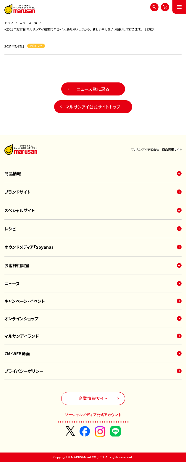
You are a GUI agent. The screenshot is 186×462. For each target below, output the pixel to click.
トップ (8, 22)
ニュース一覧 (28, 22)
